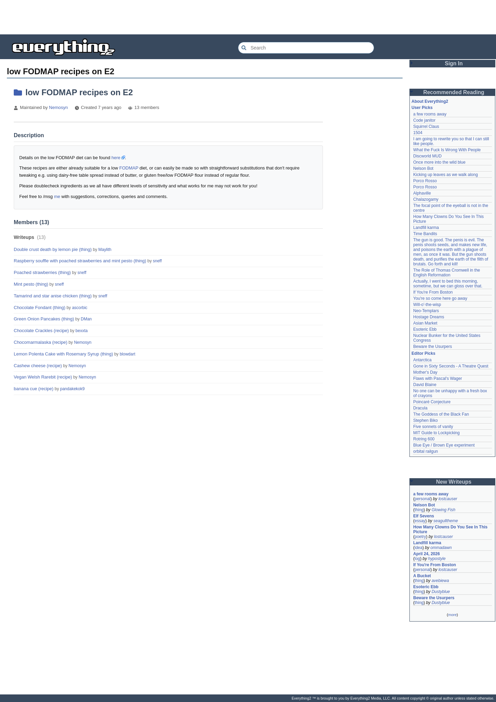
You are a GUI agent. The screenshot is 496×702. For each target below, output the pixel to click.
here (116, 157)
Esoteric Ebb (425, 329)
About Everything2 (430, 101)
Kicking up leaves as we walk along (445, 174)
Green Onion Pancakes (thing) (44, 318)
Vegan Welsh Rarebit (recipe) (43, 377)
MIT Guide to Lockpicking (436, 432)
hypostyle (437, 558)
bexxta (82, 330)
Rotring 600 (424, 439)
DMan (86, 319)
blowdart (127, 354)
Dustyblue (440, 591)
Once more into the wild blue (439, 162)
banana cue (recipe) (34, 388)
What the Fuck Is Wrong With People (447, 149)
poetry (420, 536)
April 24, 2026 (426, 553)
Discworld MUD (427, 156)
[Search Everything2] (306, 48)
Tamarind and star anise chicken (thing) (53, 295)
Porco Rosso (425, 180)
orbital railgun (425, 451)
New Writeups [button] (454, 482)
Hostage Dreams (428, 317)
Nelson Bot (423, 168)
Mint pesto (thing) (31, 284)
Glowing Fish (443, 509)
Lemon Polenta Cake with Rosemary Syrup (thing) (63, 354)
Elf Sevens (423, 516)
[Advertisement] (248, 17)
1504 (417, 132)
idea (418, 547)
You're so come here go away (440, 298)
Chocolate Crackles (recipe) (41, 330)
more (452, 615)
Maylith (104, 249)
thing (419, 509)
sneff (157, 261)
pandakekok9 (72, 388)
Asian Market (425, 323)
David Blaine (424, 384)
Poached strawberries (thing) (42, 272)
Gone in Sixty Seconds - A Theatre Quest (450, 366)
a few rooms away (430, 114)
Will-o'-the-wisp (427, 304)
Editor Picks (423, 353)
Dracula (420, 408)
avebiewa (440, 580)
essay (420, 520)
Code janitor (424, 120)
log (417, 558)
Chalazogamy (425, 199)
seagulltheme (445, 520)
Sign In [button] (454, 63)
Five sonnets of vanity (433, 426)
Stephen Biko (425, 420)
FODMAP (128, 168)
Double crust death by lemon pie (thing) (53, 249)
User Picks (422, 107)
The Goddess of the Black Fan (441, 414)
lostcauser (447, 498)
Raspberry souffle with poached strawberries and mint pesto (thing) (80, 260)
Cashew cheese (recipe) (38, 365)
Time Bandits (425, 233)
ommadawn (441, 547)
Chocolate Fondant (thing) (39, 307)
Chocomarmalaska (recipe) (40, 342)
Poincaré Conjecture (432, 401)
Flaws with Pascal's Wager (437, 378)
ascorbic (80, 307)
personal (422, 498)
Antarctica (422, 360)
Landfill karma (426, 227)
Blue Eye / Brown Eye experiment (444, 445)
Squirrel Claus (426, 126)
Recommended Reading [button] (453, 92)
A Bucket (422, 575)
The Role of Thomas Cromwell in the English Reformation (446, 272)
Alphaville (422, 193)
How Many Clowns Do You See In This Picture (450, 529)
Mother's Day (425, 372)
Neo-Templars (426, 310)
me (57, 196)
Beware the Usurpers (432, 346)
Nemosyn (58, 107)
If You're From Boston (433, 292)
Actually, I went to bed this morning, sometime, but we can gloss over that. (447, 283)
